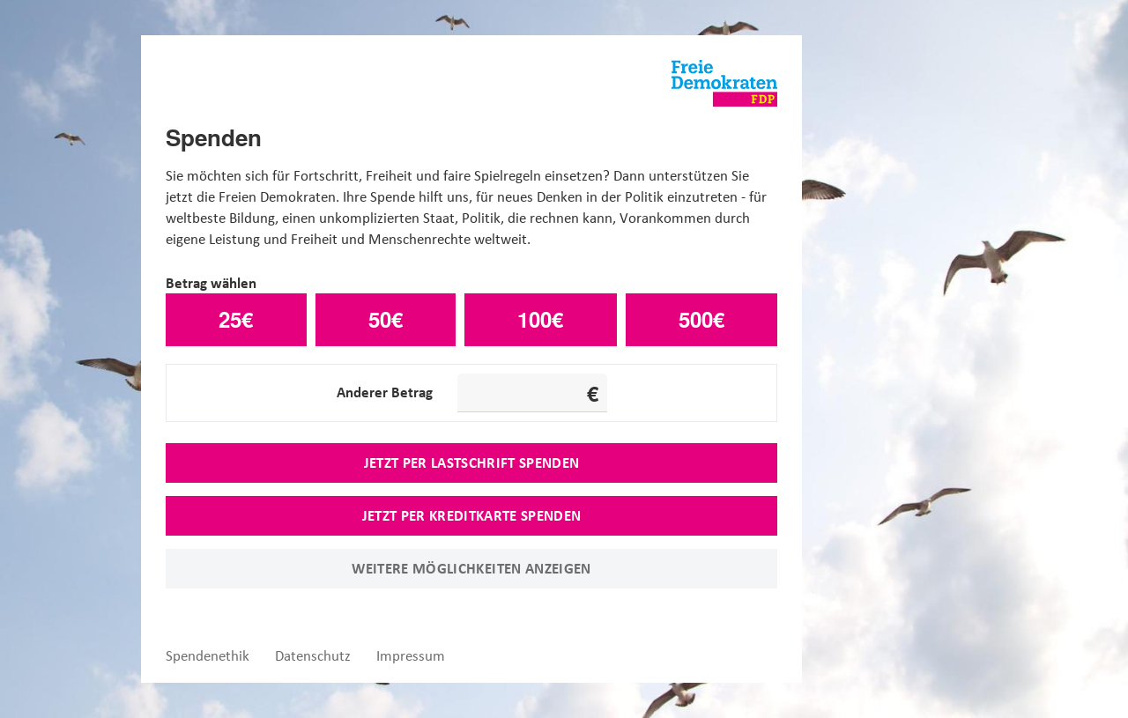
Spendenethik (207, 655)
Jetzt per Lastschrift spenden (472, 462)
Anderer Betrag (385, 392)
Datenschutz (313, 655)
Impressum (410, 655)
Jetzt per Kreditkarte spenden (472, 515)
